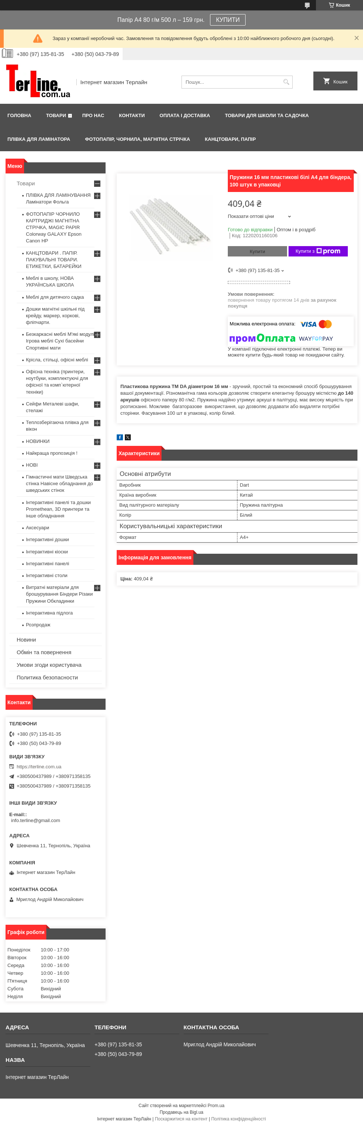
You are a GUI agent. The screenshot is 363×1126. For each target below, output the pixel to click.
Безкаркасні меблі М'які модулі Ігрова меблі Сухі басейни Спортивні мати (60, 340)
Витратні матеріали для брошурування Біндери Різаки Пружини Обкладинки (59, 593)
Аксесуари (37, 527)
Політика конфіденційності (238, 1119)
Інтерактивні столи (46, 575)
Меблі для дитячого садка (55, 297)
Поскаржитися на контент (181, 1119)
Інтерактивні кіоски (47, 551)
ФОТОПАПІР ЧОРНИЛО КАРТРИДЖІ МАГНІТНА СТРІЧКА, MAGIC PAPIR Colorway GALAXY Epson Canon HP (53, 227)
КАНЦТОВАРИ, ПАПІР (230, 139)
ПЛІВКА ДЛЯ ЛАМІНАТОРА (38, 139)
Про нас (93, 115)
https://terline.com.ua (39, 766)
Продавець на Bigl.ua (181, 1112)
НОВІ (32, 465)
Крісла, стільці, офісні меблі (57, 359)
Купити (257, 251)
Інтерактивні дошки (47, 539)
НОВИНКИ (38, 441)
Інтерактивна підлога (49, 613)
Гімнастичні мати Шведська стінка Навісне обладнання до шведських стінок (59, 483)
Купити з (318, 251)
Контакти (132, 115)
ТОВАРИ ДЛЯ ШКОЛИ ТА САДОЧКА (267, 115)
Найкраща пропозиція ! (51, 453)
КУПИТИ (228, 20)
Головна (19, 115)
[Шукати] (286, 82)
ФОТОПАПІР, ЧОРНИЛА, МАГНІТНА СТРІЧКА (137, 139)
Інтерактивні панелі (47, 563)
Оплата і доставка (185, 115)
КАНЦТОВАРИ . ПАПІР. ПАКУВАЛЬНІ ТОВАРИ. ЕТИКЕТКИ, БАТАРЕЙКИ (53, 259)
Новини (26, 639)
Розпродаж (38, 624)
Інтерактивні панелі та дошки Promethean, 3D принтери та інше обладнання (58, 509)
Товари (56, 115)
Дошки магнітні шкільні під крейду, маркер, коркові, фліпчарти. (55, 315)
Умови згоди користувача (49, 665)
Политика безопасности (47, 677)
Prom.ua (216, 1105)
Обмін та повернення (44, 652)
